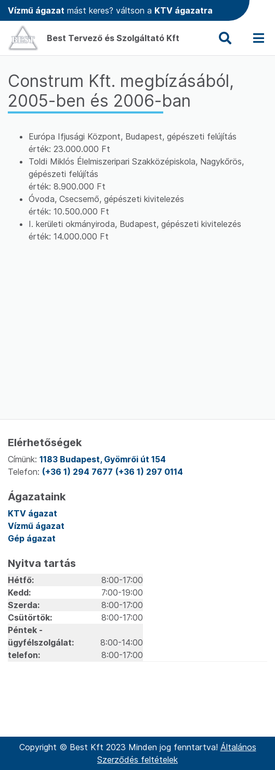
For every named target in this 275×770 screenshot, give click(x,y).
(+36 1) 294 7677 (77, 471)
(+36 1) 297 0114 (149, 471)
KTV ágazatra (183, 10)
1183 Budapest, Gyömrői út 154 (103, 459)
